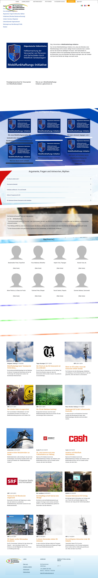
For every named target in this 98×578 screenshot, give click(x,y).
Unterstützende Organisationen (11, 21)
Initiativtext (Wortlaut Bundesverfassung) (14, 16)
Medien (5, 27)
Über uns (25, 564)
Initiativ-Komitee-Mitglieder (10, 19)
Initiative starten (27, 567)
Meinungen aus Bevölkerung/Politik (12, 24)
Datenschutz (26, 572)
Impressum (26, 569)
